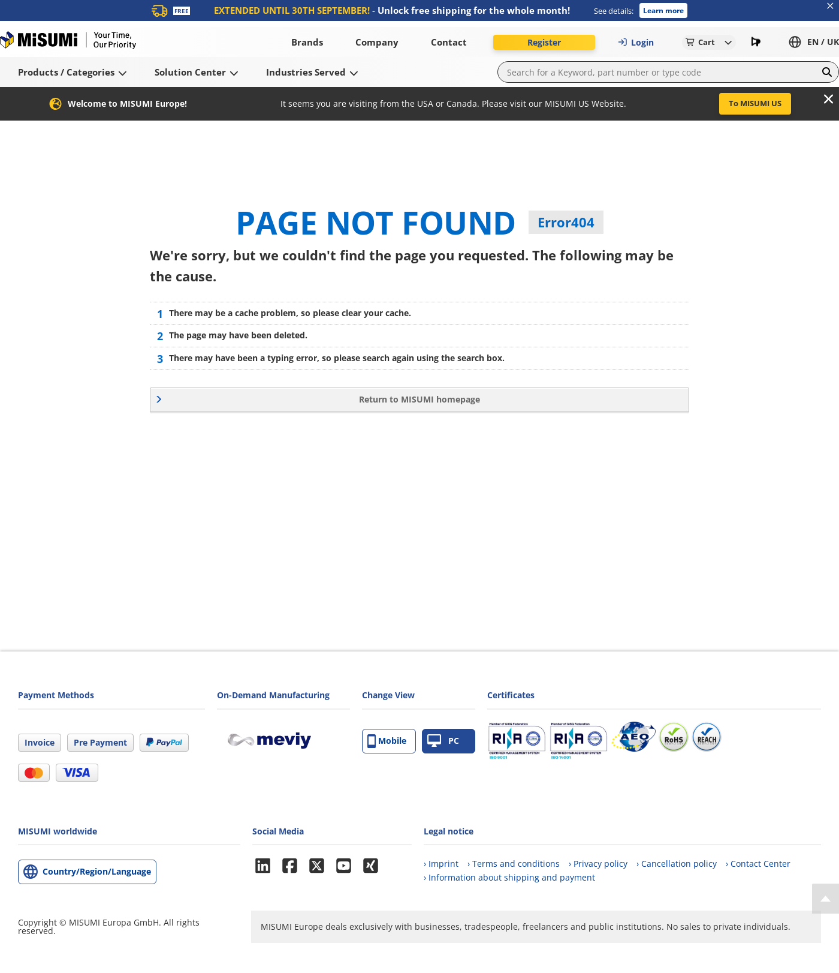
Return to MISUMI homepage (419, 399)
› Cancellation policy (676, 863)
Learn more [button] (663, 10)
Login (635, 42)
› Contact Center (758, 863)
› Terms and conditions (513, 863)
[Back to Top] (825, 899)
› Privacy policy (598, 863)
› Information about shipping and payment (509, 877)
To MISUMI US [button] (755, 103)
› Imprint (441, 863)
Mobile (386, 741)
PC (443, 741)
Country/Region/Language (97, 871)
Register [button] (544, 42)
